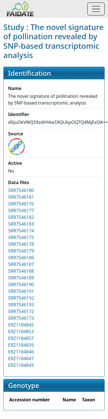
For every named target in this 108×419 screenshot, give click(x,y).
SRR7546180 (21, 190)
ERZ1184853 (21, 331)
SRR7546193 (21, 305)
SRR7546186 (21, 257)
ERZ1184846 (21, 352)
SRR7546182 (21, 217)
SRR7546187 (21, 264)
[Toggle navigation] (96, 9)
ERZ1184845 (21, 325)
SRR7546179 (21, 251)
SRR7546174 (21, 231)
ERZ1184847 (21, 358)
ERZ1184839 (21, 345)
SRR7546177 (21, 210)
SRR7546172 (21, 311)
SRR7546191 (21, 291)
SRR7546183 (21, 224)
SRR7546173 (21, 318)
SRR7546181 (21, 197)
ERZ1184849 (21, 365)
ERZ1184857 (21, 338)
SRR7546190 (21, 284)
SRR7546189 (21, 278)
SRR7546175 (21, 237)
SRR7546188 (21, 271)
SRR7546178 (21, 244)
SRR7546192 (21, 298)
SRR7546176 (21, 204)
